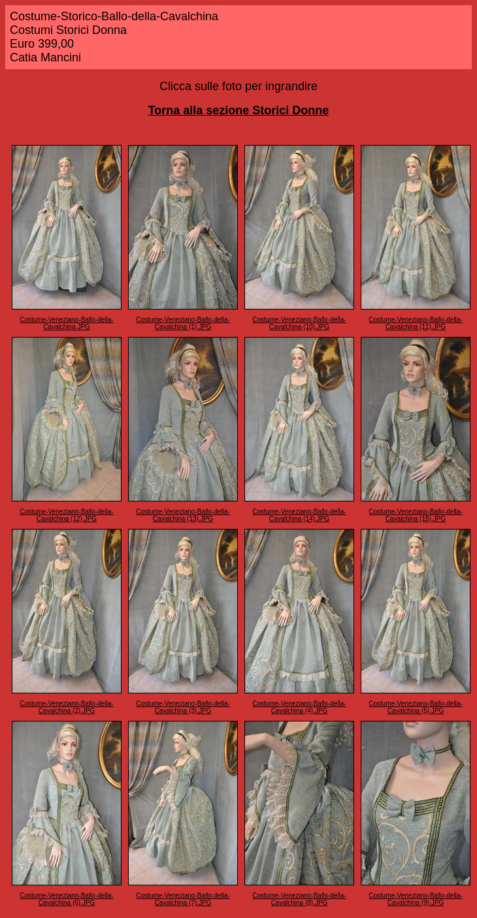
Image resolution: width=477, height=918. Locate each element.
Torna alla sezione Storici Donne (238, 110)
